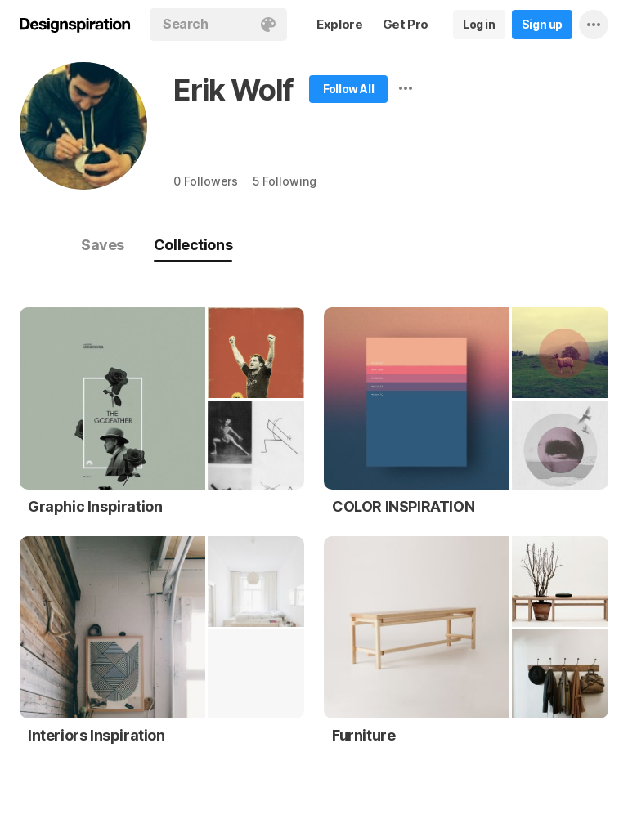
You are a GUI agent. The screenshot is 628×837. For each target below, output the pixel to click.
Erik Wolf (233, 90)
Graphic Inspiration (95, 506)
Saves (102, 244)
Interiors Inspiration (96, 735)
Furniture (363, 735)
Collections (193, 244)
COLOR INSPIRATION (403, 506)
